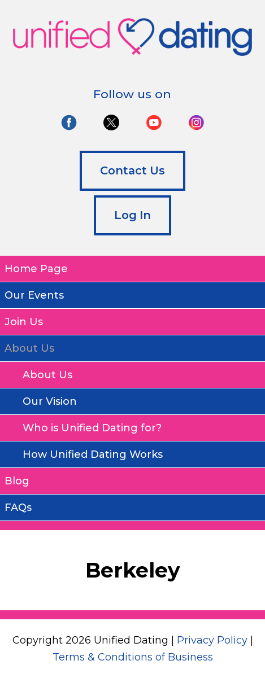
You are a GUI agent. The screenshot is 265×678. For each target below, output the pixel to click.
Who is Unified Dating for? (92, 428)
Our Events (34, 295)
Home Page (36, 269)
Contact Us (132, 170)
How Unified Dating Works (93, 454)
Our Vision (50, 401)
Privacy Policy (212, 640)
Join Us (24, 322)
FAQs (18, 507)
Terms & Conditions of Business (133, 657)
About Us (47, 375)
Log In (132, 215)
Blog (17, 481)
